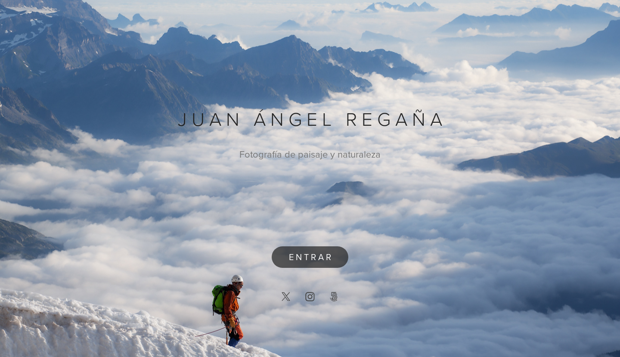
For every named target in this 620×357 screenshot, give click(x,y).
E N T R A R (310, 257)
